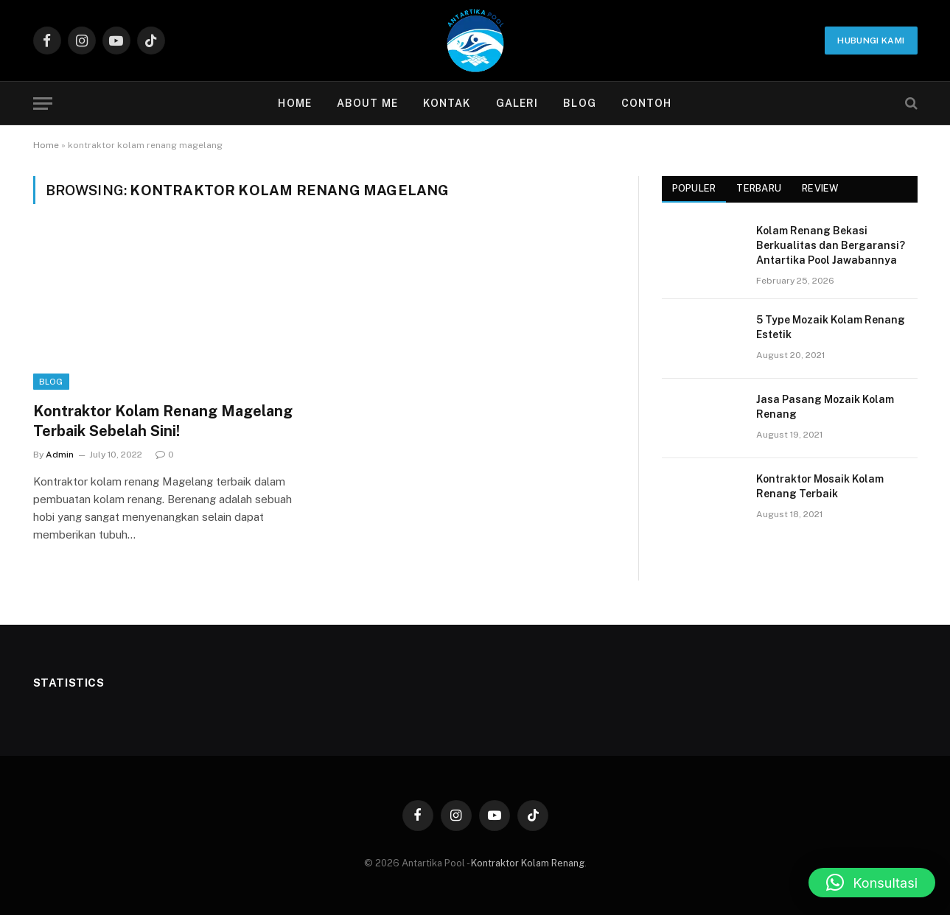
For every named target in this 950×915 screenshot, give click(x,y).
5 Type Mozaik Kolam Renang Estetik (830, 327)
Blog (579, 103)
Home (294, 103)
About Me (367, 103)
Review (820, 188)
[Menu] (42, 103)
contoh (646, 103)
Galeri (517, 103)
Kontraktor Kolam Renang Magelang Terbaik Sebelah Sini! (163, 421)
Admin (60, 454)
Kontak (447, 103)
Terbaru (758, 188)
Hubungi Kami (870, 40)
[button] (871, 882)
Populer (694, 188)
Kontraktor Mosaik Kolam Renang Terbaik (820, 486)
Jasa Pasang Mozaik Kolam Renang (825, 406)
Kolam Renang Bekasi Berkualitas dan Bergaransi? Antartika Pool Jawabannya (830, 245)
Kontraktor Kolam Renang (527, 863)
